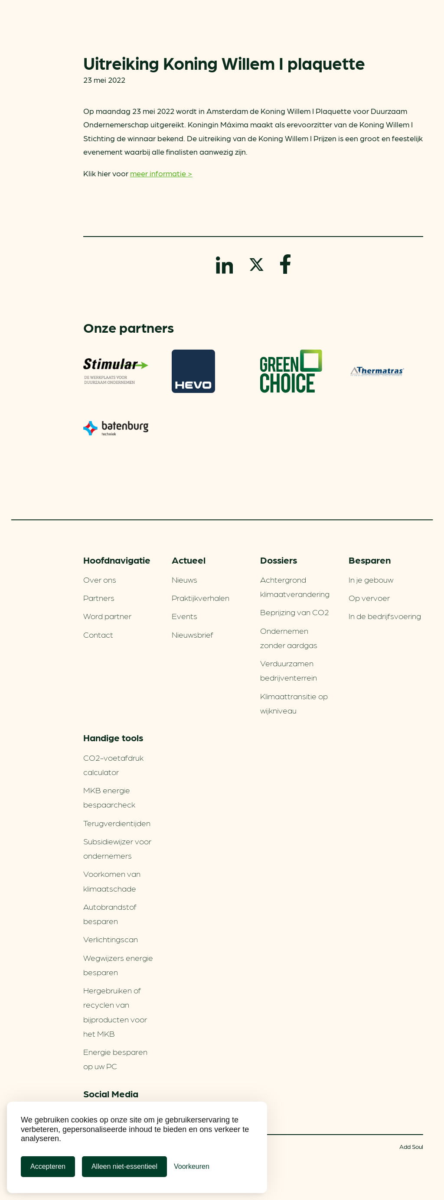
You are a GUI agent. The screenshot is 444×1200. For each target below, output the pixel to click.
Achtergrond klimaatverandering (295, 586)
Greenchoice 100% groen (291, 371)
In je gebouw (371, 579)
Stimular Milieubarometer (115, 371)
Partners (98, 597)
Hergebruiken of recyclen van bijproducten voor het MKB (115, 1011)
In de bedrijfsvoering (385, 615)
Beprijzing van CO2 (294, 611)
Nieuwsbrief (192, 634)
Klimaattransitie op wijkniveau (294, 703)
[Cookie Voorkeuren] (191, 1166)
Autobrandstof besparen (110, 913)
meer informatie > (161, 173)
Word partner (107, 615)
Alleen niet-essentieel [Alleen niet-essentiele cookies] (124, 1166)
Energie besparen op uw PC (115, 1058)
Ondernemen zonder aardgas (288, 637)
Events (184, 615)
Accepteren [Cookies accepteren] (47, 1166)
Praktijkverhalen (200, 597)
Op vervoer (369, 597)
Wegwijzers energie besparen (118, 964)
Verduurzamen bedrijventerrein (288, 670)
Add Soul (411, 1146)
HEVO (193, 371)
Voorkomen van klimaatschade (111, 880)
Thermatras (377, 371)
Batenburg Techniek (115, 428)
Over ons (99, 579)
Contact (98, 634)
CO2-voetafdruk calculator (113, 764)
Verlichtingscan (110, 939)
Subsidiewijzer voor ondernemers (117, 848)
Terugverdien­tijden (116, 822)
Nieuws (184, 579)
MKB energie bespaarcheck (109, 797)
